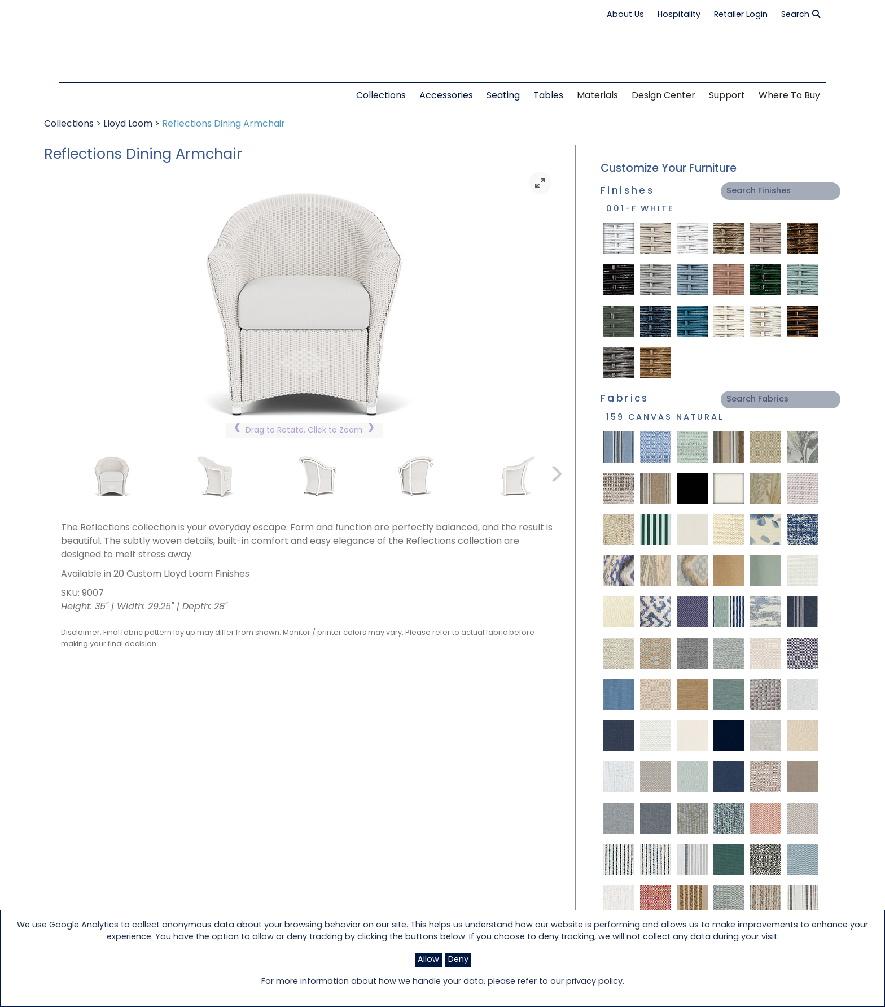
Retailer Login (741, 15)
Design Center (663, 96)
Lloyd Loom (127, 124)
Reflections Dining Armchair (223, 124)
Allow (428, 960)
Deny (458, 960)
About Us (625, 15)
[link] (540, 183)
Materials (597, 96)
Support (727, 96)
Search (800, 14)
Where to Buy (789, 96)
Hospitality (679, 15)
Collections (69, 124)
